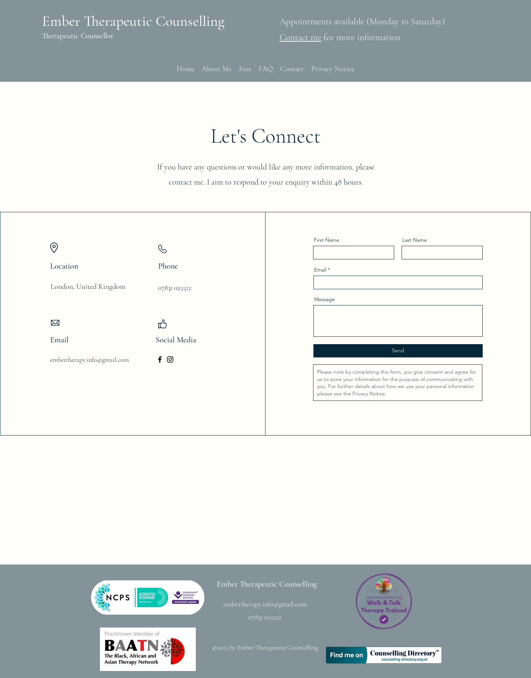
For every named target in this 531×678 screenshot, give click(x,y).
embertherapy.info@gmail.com (89, 360)
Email (320, 269)
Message (324, 299)
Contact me (300, 37)
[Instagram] (170, 359)
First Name (326, 239)
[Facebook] (160, 359)
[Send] (398, 350)
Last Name (414, 239)
